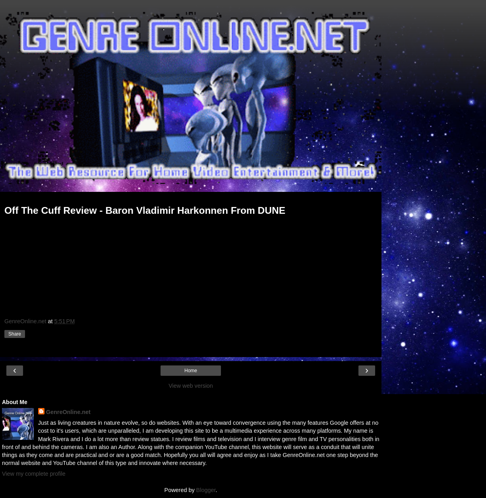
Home (190, 370)
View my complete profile (34, 474)
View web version (190, 386)
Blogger (206, 490)
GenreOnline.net (68, 412)
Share (14, 334)
